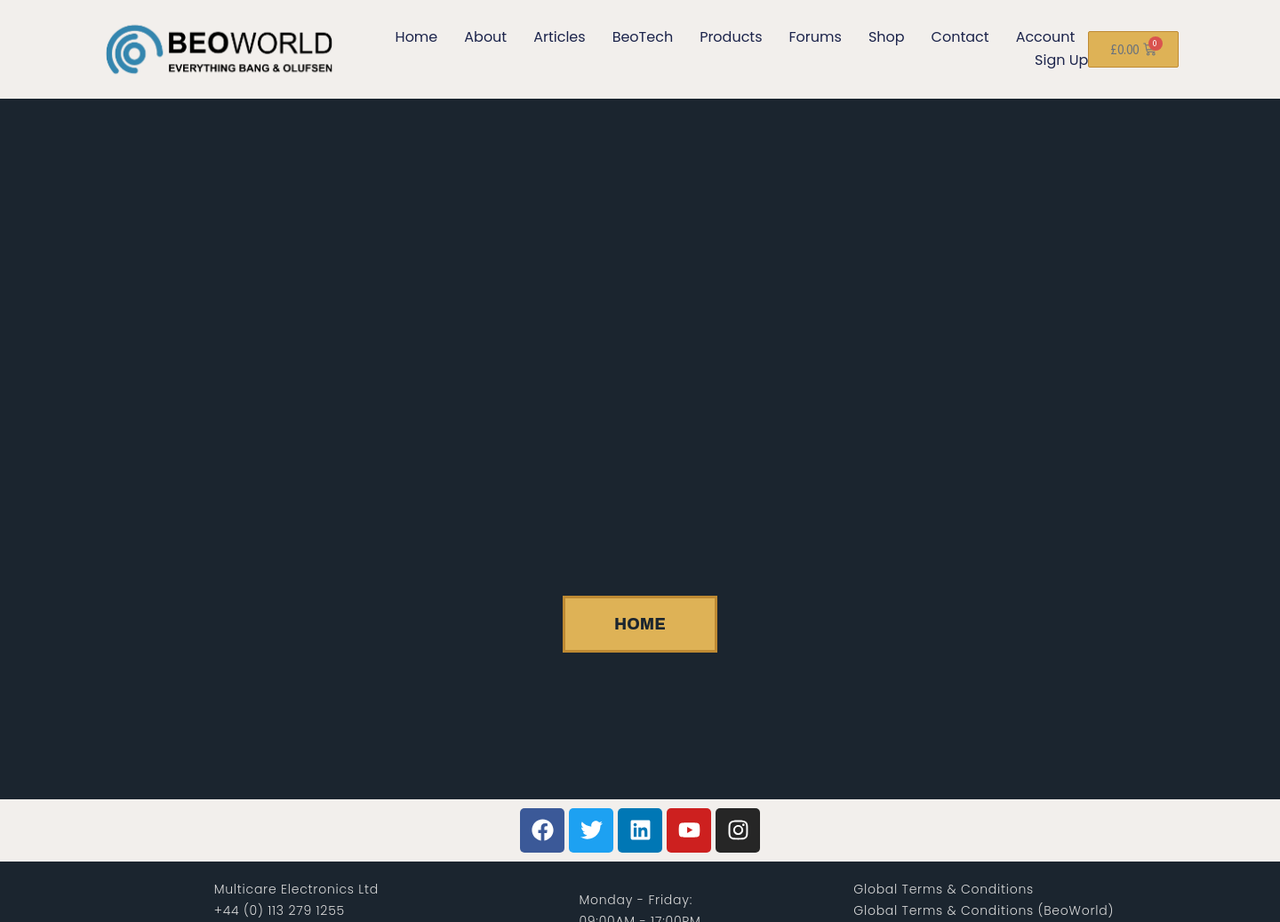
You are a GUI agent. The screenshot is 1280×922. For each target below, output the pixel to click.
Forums (815, 37)
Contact (960, 37)
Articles (559, 37)
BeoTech (643, 37)
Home (417, 37)
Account (1046, 37)
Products (731, 37)
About (485, 37)
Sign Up (1061, 60)
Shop (886, 37)
